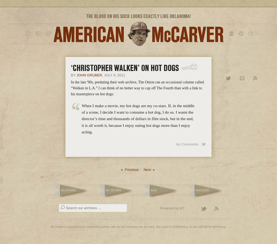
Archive (242, 78)
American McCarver (138, 34)
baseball (29, 33)
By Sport (113, 190)
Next (147, 170)
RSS (255, 78)
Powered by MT (172, 208)
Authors (68, 190)
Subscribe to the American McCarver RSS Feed (219, 209)
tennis (251, 33)
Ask (154, 190)
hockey (232, 33)
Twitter (228, 78)
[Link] (189, 67)
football (48, 33)
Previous (131, 170)
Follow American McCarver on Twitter (206, 209)
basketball (39, 33)
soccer (242, 33)
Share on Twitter (203, 144)
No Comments (187, 144)
